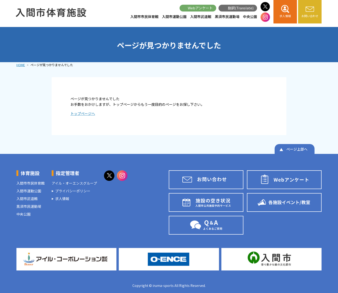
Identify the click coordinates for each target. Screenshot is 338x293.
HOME (20, 65)
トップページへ (82, 113)
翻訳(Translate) (241, 7)
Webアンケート (200, 7)
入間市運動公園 (174, 16)
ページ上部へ (296, 149)
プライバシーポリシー (72, 190)
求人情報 (62, 198)
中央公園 (250, 16)
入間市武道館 (200, 16)
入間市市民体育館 (144, 16)
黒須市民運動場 (227, 16)
